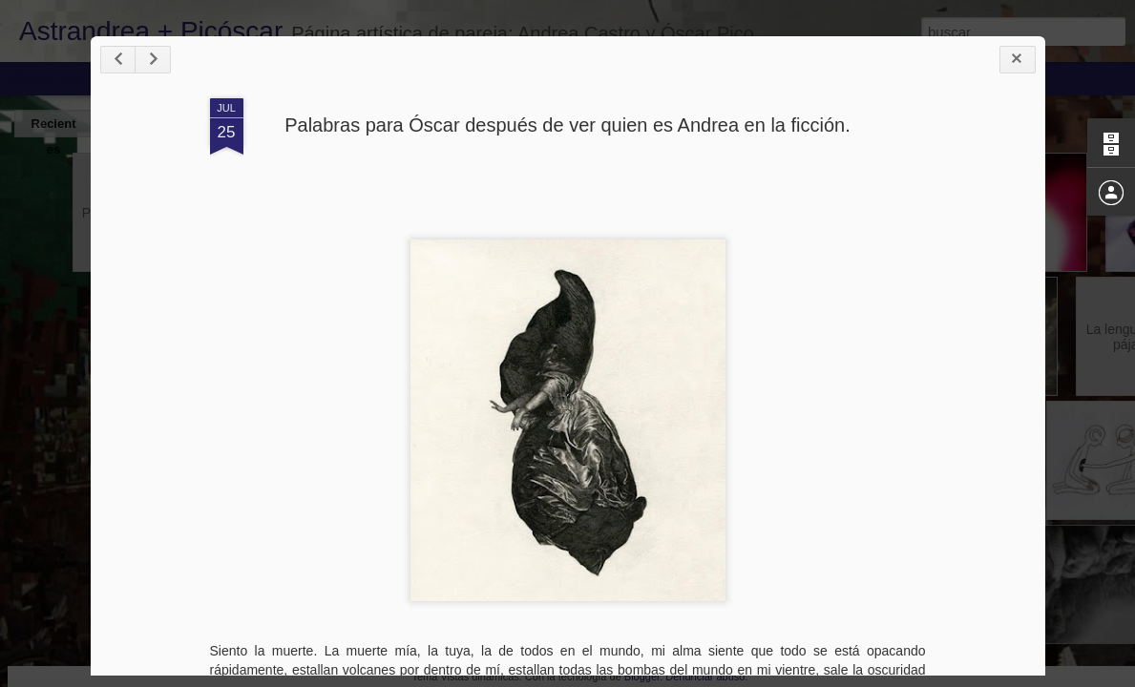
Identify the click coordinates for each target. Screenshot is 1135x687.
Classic (31, 78)
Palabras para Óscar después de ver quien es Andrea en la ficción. (567, 124)
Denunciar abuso (705, 676)
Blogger (642, 676)
